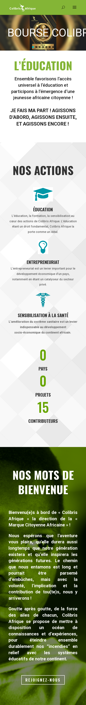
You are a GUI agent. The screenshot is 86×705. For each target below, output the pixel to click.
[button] (33, 47)
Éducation (43, 209)
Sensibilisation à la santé (43, 315)
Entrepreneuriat (43, 262)
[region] (43, 33)
